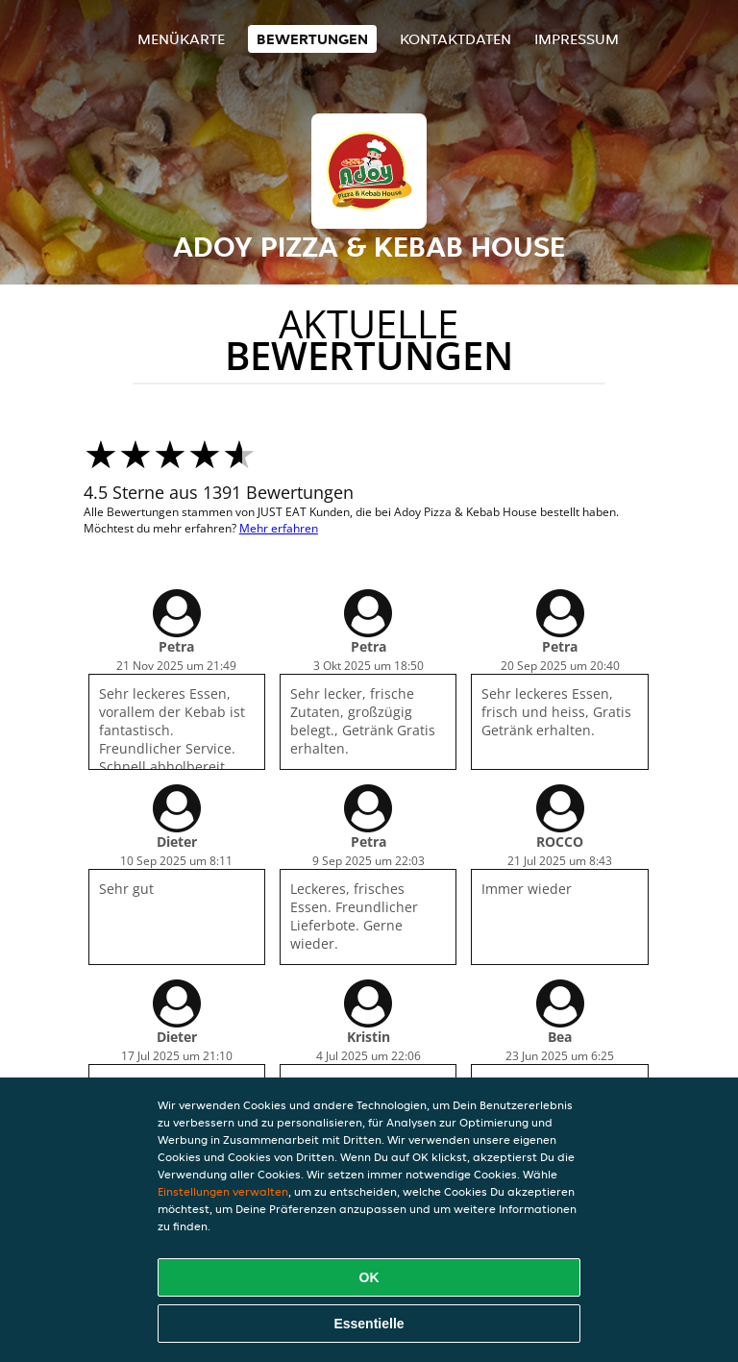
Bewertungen (312, 39)
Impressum (576, 39)
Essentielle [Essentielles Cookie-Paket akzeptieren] (368, 1323)
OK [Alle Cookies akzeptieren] (369, 1277)
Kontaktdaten (455, 39)
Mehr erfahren (278, 528)
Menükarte (181, 39)
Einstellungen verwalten (223, 1191)
